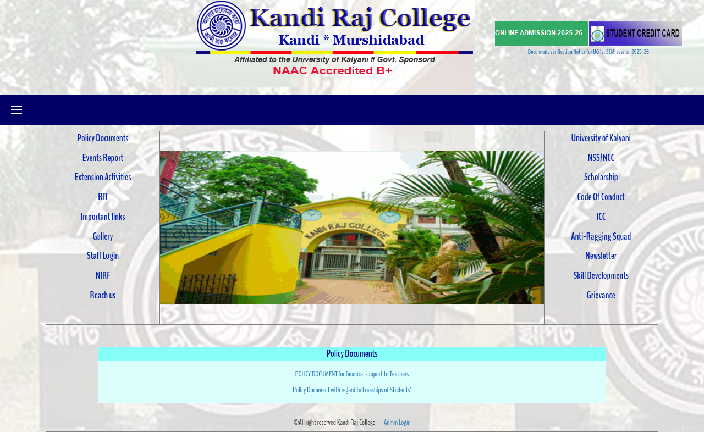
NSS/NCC (601, 157)
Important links (102, 216)
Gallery (102, 236)
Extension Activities (103, 177)
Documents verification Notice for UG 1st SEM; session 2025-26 (588, 51)
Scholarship (601, 177)
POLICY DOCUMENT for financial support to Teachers (352, 374)
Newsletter (601, 255)
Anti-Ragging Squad (601, 236)
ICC (601, 216)
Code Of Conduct (601, 196)
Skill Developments (601, 275)
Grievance (601, 295)
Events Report (102, 157)
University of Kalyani (601, 138)
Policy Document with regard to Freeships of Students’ (352, 390)
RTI (103, 196)
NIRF (103, 275)
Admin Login (397, 422)
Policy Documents (102, 138)
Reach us (103, 295)
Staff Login (103, 255)
